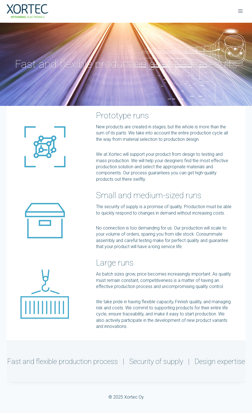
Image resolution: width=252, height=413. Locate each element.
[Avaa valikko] (240, 11)
